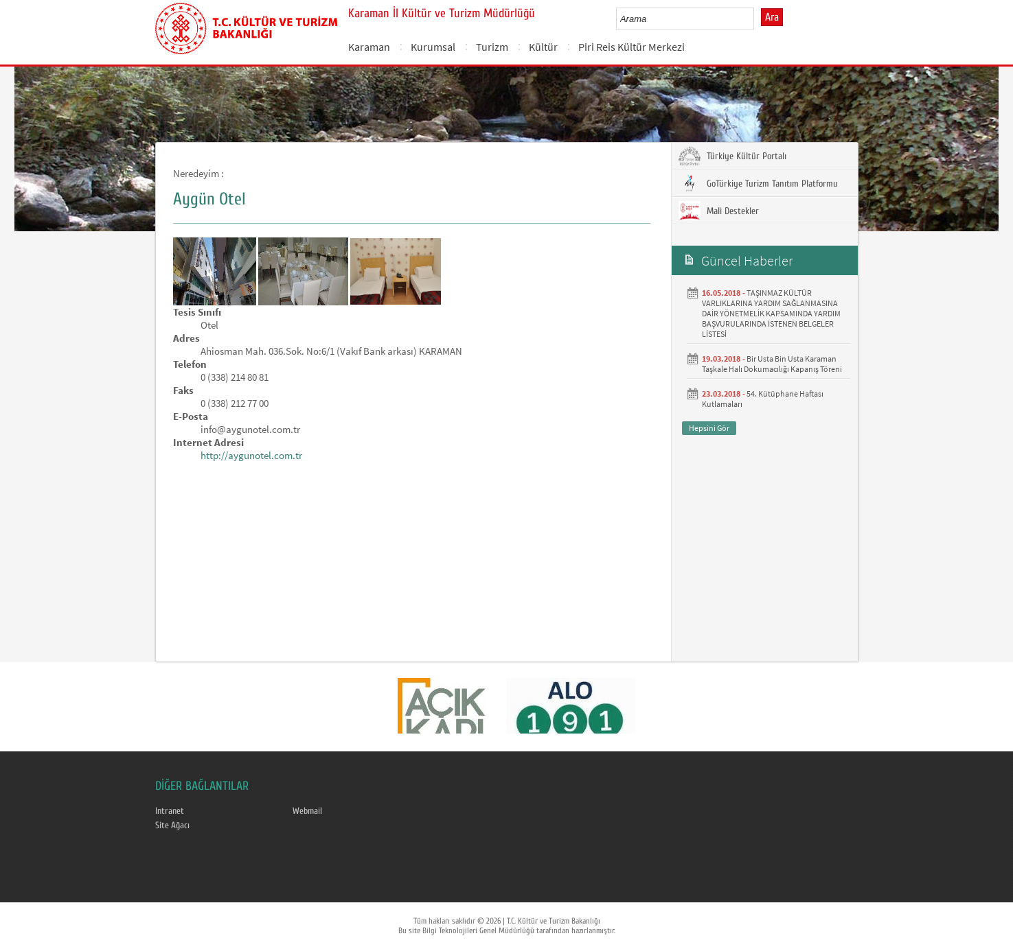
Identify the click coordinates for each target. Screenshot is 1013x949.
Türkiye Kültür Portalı (732, 155)
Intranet (169, 811)
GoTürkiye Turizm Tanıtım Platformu (758, 183)
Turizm (492, 47)
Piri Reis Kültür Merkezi (631, 47)
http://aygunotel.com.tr (251, 455)
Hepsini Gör (709, 428)
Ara (772, 17)
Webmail (307, 811)
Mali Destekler (719, 210)
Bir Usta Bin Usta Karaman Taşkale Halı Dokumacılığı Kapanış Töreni (772, 363)
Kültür (543, 47)
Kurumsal (433, 47)
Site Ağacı (172, 825)
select (758, 18)
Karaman (369, 47)
